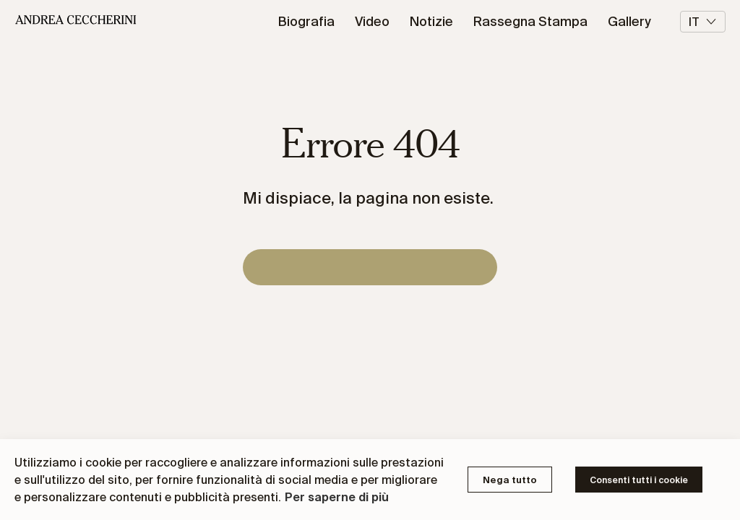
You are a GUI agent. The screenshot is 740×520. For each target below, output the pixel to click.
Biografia (306, 21)
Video (372, 21)
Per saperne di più (337, 496)
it (703, 21)
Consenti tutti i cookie (639, 480)
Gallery (629, 21)
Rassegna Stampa (530, 21)
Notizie (431, 21)
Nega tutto (510, 479)
